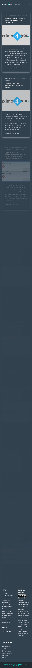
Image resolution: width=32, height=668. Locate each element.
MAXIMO (9, 15)
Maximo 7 (14, 15)
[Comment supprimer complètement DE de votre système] (16, 102)
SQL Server (5, 655)
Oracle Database (7, 653)
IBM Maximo (6, 646)
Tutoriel (24, 15)
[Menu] (29, 4)
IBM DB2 (4, 657)
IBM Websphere (7, 651)
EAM (6, 15)
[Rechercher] (16, 4)
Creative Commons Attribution (23, 609)
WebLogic (24, 80)
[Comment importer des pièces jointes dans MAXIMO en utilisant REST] (16, 35)
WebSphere (8, 81)
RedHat (4, 649)
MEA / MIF (19, 15)
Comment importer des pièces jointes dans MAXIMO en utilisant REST (15, 20)
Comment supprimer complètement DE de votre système (14, 87)
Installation (8, 80)
